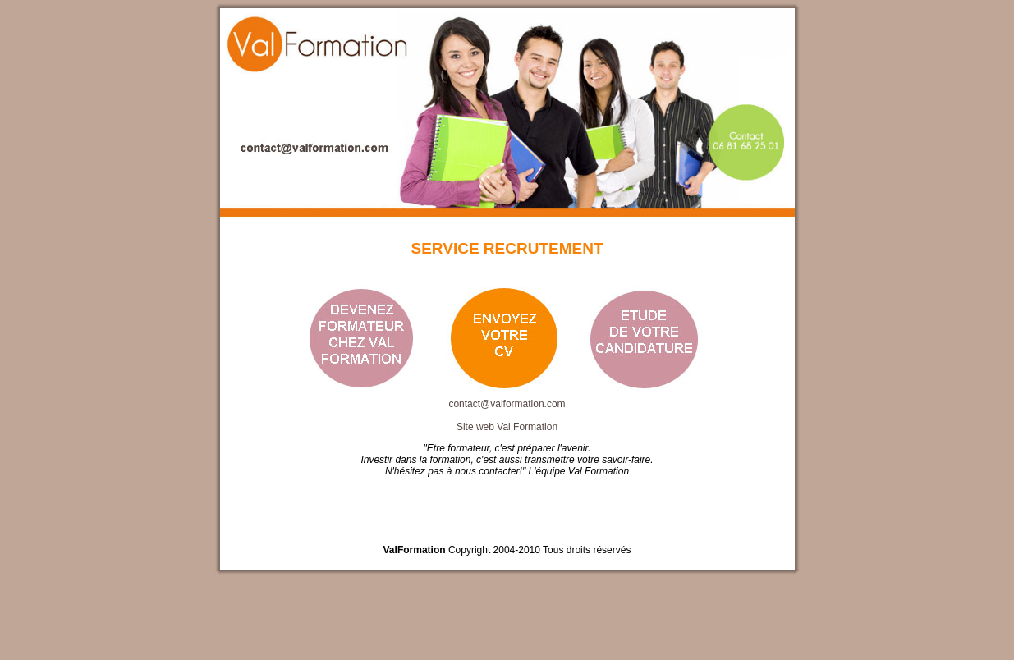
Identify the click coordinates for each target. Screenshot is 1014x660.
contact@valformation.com (506, 404)
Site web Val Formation (507, 427)
